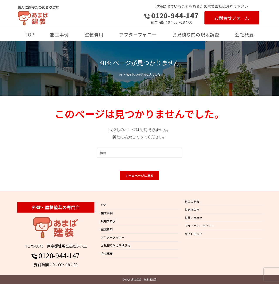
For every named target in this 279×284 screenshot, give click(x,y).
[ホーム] (120, 74)
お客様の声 (192, 210)
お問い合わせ (193, 218)
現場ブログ (108, 221)
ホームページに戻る (140, 175)
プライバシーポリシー (199, 226)
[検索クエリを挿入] (139, 153)
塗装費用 (107, 229)
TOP (104, 205)
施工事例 (107, 213)
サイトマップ (193, 234)
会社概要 (107, 253)
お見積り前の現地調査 (116, 245)
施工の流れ (192, 201)
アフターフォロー (112, 237)
